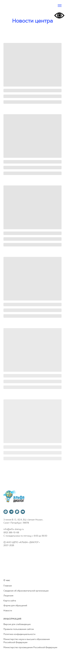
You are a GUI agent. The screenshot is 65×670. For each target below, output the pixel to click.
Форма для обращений (15, 606)
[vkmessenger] (5, 512)
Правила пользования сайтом (18, 629)
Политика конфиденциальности (19, 634)
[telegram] (11, 512)
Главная (7, 586)
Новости (7, 611)
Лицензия (8, 596)
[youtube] (23, 512)
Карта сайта (9, 601)
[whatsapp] (17, 512)
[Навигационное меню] (60, 5)
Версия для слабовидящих (17, 624)
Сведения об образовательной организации (26, 591)
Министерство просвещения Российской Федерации (30, 648)
